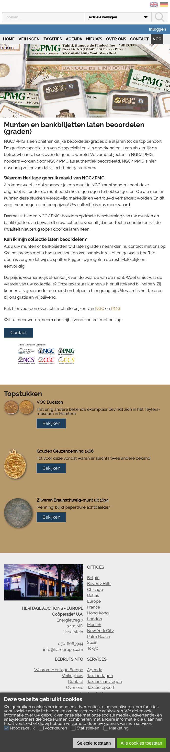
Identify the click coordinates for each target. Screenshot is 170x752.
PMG (115, 308)
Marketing (119, 728)
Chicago (95, 589)
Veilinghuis (72, 675)
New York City (100, 630)
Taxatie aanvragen (104, 681)
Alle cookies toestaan (141, 743)
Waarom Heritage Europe (58, 669)
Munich (94, 624)
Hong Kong (98, 613)
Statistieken (88, 728)
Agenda (74, 39)
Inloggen (157, 29)
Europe (94, 601)
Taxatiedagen (100, 675)
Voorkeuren (56, 728)
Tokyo (92, 648)
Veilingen (29, 39)
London (94, 618)
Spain (92, 642)
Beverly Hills (99, 583)
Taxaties (53, 39)
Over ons (116, 39)
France (93, 607)
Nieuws (94, 39)
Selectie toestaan (94, 743)
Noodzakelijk (22, 728)
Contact (139, 39)
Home (8, 39)
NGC (157, 39)
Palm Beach (98, 636)
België (93, 577)
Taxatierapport (100, 687)
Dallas (93, 595)
